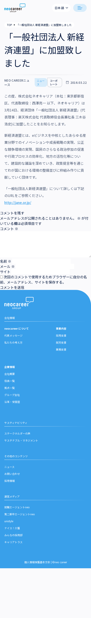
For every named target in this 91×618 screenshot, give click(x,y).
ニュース (9, 467)
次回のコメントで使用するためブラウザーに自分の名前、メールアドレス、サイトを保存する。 (43, 279)
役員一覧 (9, 381)
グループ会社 (12, 395)
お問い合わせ (12, 474)
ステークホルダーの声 (17, 433)
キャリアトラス (13, 542)
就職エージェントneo (17, 507)
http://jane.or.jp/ (17, 202)
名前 (5, 261)
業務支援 (61, 349)
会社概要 (9, 374)
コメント (9, 228)
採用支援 (61, 335)
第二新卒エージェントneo (19, 514)
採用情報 (9, 481)
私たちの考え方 (13, 342)
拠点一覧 (9, 388)
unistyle (8, 521)
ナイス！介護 (12, 528)
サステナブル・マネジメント (21, 440)
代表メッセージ (13, 335)
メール (7, 266)
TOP (9, 25)
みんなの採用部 (13, 535)
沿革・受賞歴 (12, 402)
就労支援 (61, 342)
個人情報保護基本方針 (37, 562)
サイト (5, 271)
